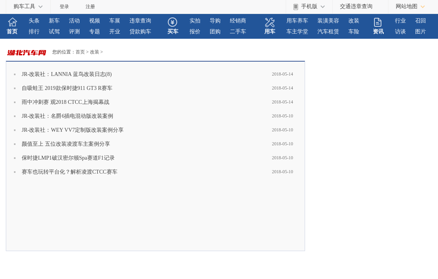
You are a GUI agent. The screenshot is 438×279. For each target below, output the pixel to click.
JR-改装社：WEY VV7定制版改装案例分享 (73, 130)
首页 (12, 31)
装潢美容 (328, 21)
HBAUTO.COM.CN (29, 52)
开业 (114, 31)
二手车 (238, 31)
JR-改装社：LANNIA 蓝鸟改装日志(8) (67, 74)
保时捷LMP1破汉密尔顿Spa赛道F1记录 (68, 158)
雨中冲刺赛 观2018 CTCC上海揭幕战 (65, 102)
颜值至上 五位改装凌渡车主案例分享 (66, 144)
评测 (74, 31)
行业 (400, 21)
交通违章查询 (356, 6)
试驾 (54, 31)
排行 (34, 31)
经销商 (238, 21)
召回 (420, 21)
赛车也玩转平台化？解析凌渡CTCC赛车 (69, 172)
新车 (54, 21)
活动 (74, 21)
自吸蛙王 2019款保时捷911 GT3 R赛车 (67, 88)
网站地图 (406, 6)
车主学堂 (297, 31)
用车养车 (297, 21)
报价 (195, 31)
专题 (94, 31)
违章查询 (140, 21)
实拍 (195, 21)
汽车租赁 (328, 31)
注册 (90, 6)
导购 (215, 21)
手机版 (309, 6)
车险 (353, 31)
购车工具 (24, 6)
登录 (64, 6)
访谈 (400, 31)
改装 (353, 21)
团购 (215, 31)
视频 (94, 21)
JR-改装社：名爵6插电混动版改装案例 (67, 116)
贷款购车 (140, 31)
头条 (34, 21)
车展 (114, 21)
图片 (420, 31)
